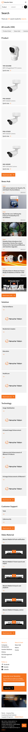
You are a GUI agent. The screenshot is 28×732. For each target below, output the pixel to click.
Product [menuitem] (4, 7)
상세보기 (3, 729)
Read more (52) (8, 633)
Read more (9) (8, 500)
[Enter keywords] (17, 7)
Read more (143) (9, 295)
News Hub (17, 31)
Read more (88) (8, 175)
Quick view (7, 70)
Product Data (7, 31)
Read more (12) (8, 397)
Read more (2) (8, 528)
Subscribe (8, 688)
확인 (24, 725)
